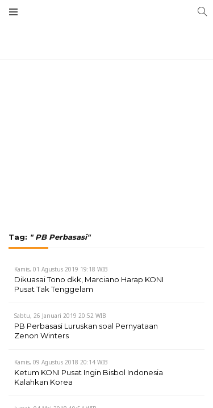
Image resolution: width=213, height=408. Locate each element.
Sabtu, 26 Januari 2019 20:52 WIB (60, 316)
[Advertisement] (106, 85)
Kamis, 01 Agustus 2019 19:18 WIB (61, 269)
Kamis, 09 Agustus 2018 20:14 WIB (61, 362)
